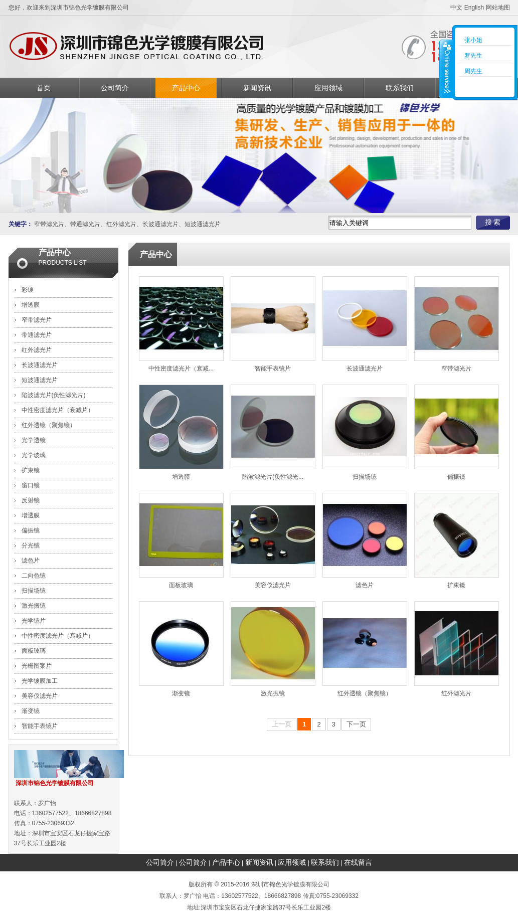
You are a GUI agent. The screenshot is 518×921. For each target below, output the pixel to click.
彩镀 (28, 289)
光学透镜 (34, 440)
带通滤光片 (85, 224)
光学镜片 (34, 620)
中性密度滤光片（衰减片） (58, 410)
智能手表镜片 (40, 725)
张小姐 (473, 40)
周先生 (473, 71)
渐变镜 (31, 710)
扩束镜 (31, 470)
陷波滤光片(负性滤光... (272, 476)
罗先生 (473, 55)
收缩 (446, 68)
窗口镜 (31, 485)
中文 (456, 7)
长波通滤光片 (160, 224)
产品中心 (186, 88)
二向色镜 (34, 575)
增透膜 (31, 304)
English (474, 7)
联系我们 (400, 88)
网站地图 (498, 7)
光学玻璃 (34, 455)
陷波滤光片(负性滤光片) (54, 395)
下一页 (356, 724)
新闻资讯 (257, 88)
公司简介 (115, 88)
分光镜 (31, 545)
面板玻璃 (34, 650)
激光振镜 (34, 605)
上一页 (281, 724)
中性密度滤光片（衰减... (181, 368)
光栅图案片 (37, 665)
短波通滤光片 (203, 224)
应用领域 (328, 88)
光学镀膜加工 (40, 680)
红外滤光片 (121, 224)
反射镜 (31, 500)
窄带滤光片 (49, 224)
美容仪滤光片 (40, 695)
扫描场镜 (34, 590)
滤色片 (31, 560)
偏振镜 (31, 530)
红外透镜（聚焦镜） (49, 425)
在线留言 (358, 862)
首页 (44, 88)
